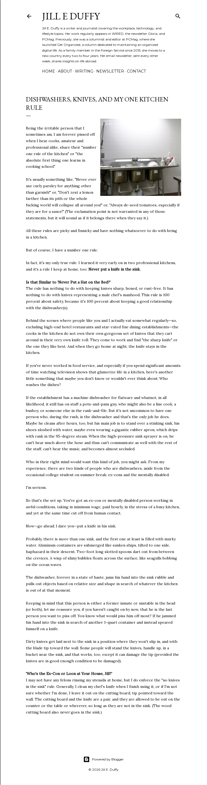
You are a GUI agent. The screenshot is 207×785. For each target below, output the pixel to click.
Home (48, 71)
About (65, 71)
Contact (136, 71)
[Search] (178, 15)
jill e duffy (71, 16)
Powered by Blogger (103, 759)
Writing (84, 71)
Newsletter (110, 71)
